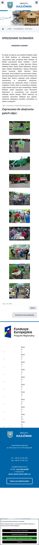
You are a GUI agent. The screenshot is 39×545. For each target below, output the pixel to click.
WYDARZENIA (19, 29)
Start (9, 29)
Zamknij (19, 542)
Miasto (24, 5)
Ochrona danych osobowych (19, 530)
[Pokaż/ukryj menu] (36, 2)
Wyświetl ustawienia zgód (19, 534)
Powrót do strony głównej (24, 315)
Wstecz (33, 308)
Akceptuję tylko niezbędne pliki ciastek (19, 538)
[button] (19, 134)
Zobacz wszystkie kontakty (19, 481)
